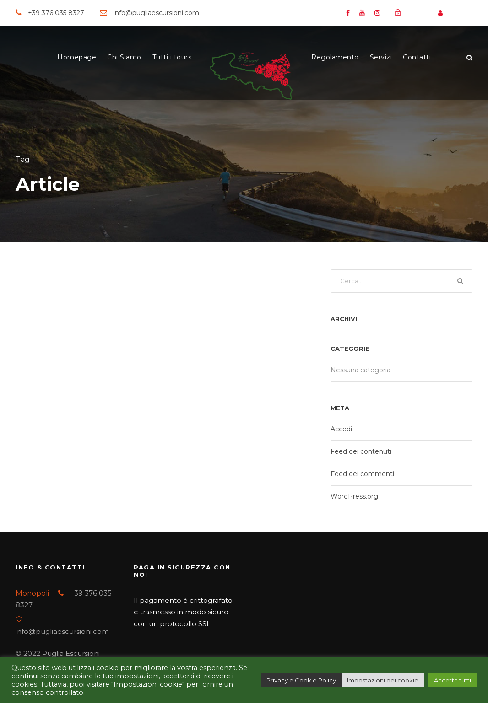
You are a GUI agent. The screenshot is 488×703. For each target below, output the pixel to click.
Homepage (76, 57)
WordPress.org (354, 498)
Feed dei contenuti (361, 453)
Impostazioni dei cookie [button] (382, 680)
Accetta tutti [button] (452, 680)
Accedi (341, 430)
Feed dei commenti (362, 475)
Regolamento (335, 57)
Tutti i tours (172, 57)
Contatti (417, 57)
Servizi (381, 57)
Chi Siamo (124, 57)
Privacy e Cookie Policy (301, 680)
